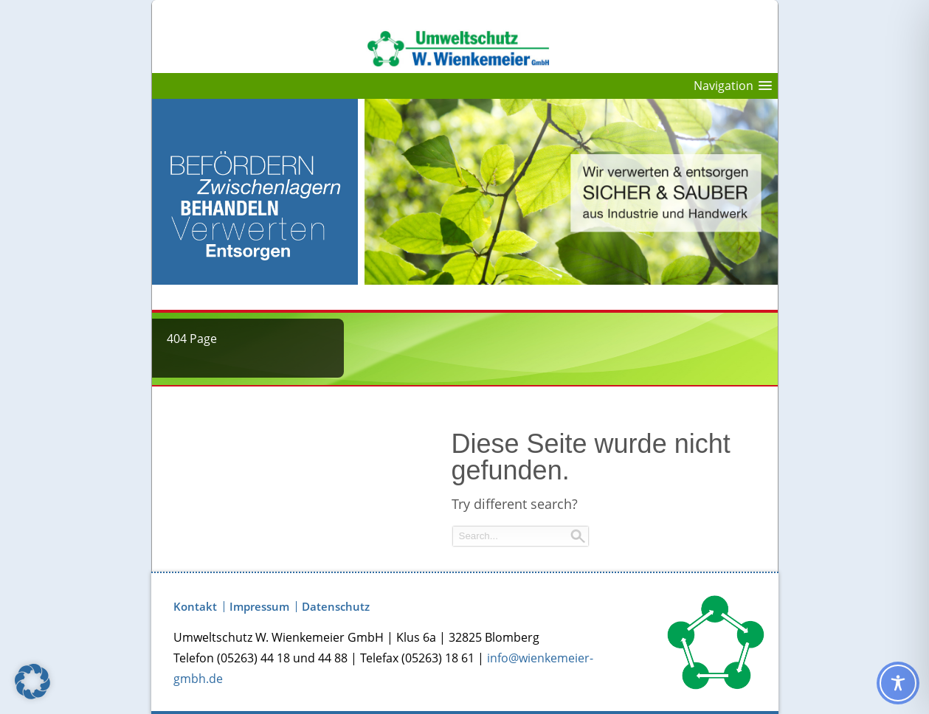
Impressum (259, 606)
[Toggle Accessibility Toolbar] (898, 683)
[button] (32, 681)
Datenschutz (336, 606)
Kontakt (195, 606)
